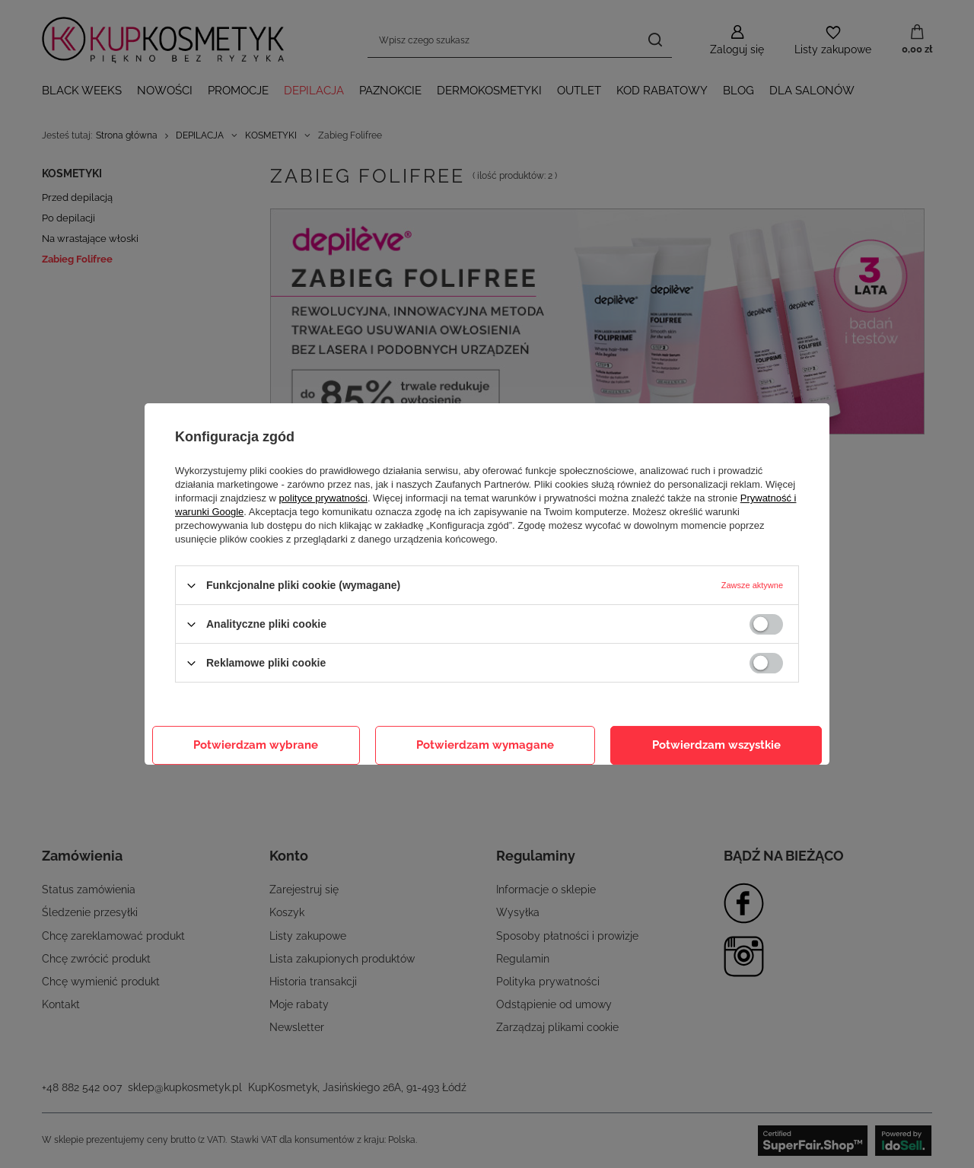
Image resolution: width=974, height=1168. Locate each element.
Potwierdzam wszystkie (716, 745)
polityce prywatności (323, 498)
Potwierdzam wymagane (485, 745)
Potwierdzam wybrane (255, 745)
